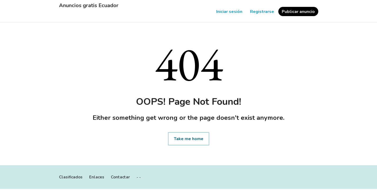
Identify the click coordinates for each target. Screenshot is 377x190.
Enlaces (96, 177)
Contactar (120, 177)
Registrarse (262, 12)
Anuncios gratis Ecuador (89, 5)
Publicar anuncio (298, 12)
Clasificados (71, 177)
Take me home (188, 139)
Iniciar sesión (229, 12)
